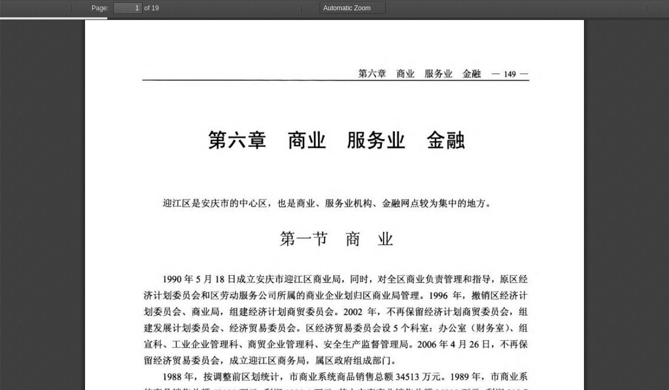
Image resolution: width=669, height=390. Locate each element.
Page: (100, 8)
